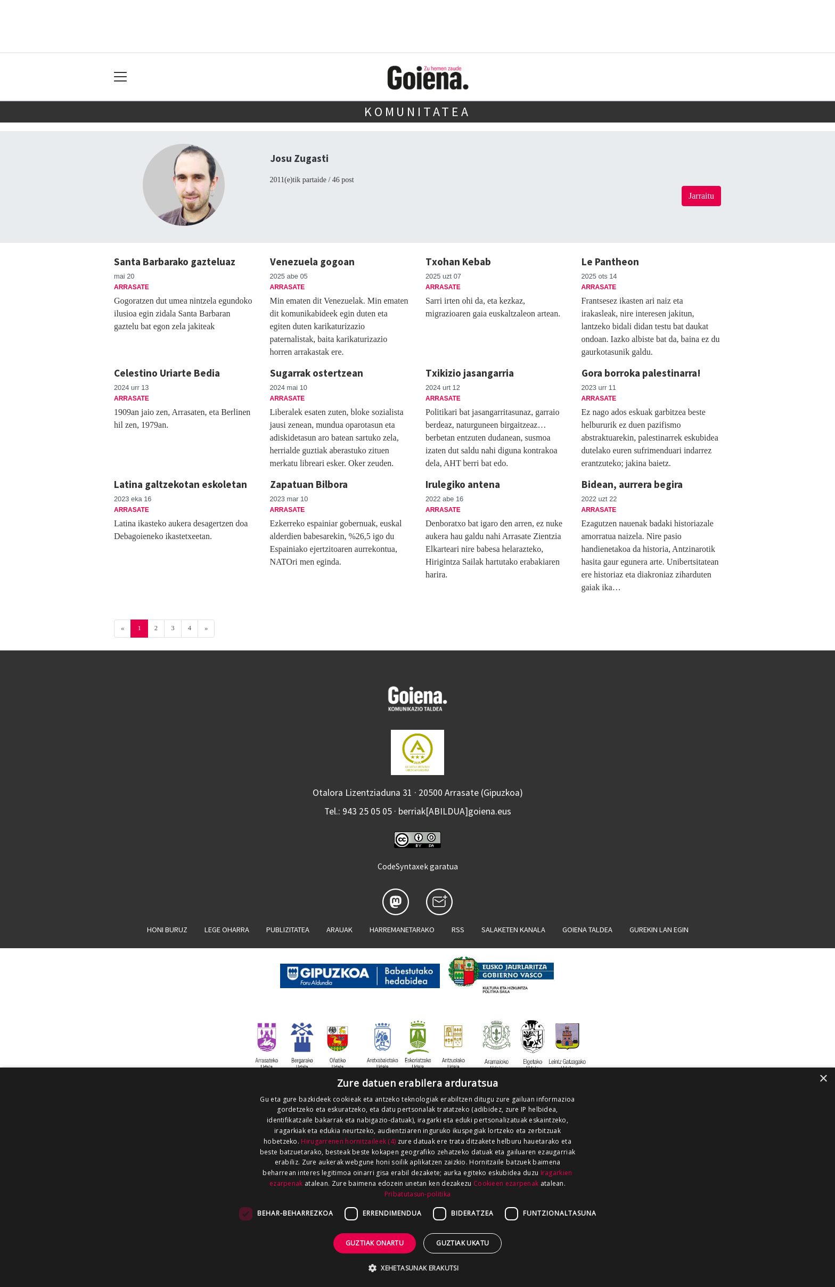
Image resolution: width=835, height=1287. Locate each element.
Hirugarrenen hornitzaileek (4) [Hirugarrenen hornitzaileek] (348, 1141)
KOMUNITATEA (417, 111)
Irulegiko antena (462, 484)
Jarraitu (701, 195)
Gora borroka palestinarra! (641, 372)
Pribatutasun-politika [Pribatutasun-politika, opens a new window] (417, 1194)
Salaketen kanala (513, 929)
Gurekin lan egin (659, 929)
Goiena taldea (587, 929)
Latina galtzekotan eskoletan (180, 484)
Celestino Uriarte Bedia (167, 372)
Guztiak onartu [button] (375, 1243)
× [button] (823, 1079)
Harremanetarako (402, 929)
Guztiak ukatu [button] (462, 1243)
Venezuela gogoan (312, 261)
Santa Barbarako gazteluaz (174, 261)
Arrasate (131, 287)
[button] (417, 1267)
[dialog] (417, 1177)
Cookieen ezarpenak (505, 1183)
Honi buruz (167, 929)
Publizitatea (287, 929)
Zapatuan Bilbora (309, 484)
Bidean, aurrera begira (632, 484)
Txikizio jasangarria (469, 372)
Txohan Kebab (458, 261)
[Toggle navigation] (120, 77)
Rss (458, 929)
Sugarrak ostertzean (316, 372)
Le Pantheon (610, 261)
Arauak (339, 929)
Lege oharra (226, 929)
